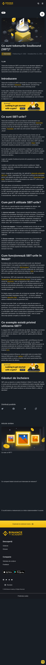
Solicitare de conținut (9, 561)
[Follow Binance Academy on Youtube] (12, 579)
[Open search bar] (37, 3)
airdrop (20, 356)
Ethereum (18, 84)
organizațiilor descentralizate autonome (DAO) (15, 279)
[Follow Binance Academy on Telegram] (9, 579)
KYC (8, 350)
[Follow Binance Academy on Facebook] (3, 579)
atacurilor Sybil (12, 297)
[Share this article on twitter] (2, 409)
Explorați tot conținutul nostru (23, 524)
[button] (42, 3)
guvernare (10, 281)
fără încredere (24, 267)
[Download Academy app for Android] (19, 572)
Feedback (6, 564)
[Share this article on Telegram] (25, 409)
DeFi (32, 271)
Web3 (33, 143)
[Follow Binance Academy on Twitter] (6, 579)
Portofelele (10, 128)
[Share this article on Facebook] (14, 409)
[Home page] (7, 3)
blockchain (39, 123)
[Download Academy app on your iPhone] (8, 572)
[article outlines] (42, 14)
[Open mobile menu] (42, 3)
